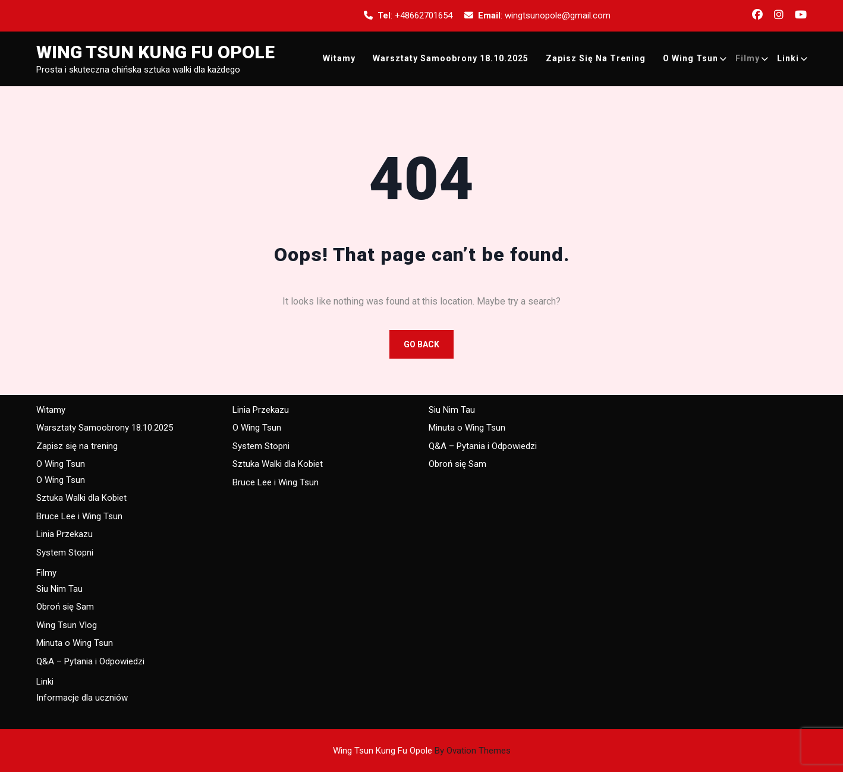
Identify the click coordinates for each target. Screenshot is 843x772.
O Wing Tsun (690, 58)
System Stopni (64, 552)
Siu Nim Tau (59, 588)
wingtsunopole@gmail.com (558, 15)
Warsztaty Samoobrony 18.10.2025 (451, 58)
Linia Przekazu (64, 534)
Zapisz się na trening (596, 58)
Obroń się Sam (65, 606)
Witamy (339, 58)
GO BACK (421, 344)
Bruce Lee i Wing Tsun (79, 516)
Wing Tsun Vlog (66, 625)
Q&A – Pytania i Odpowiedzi (90, 661)
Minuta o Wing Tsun (74, 643)
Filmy (747, 58)
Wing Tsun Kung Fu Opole (155, 52)
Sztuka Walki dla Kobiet (81, 497)
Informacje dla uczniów (82, 697)
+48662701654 (423, 15)
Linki (788, 58)
